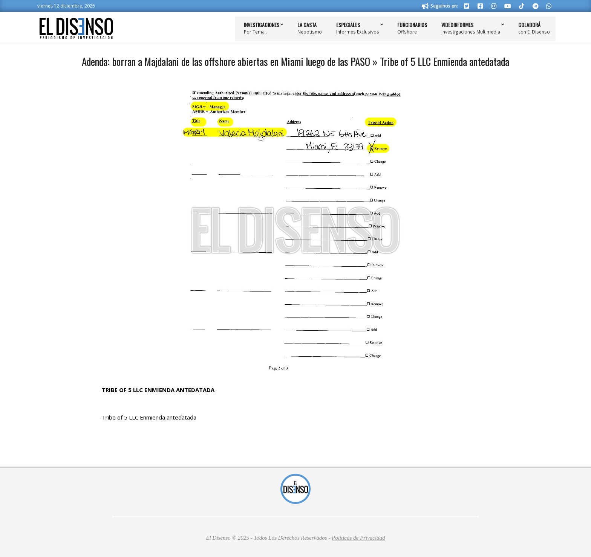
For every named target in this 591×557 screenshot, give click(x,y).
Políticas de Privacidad (358, 538)
